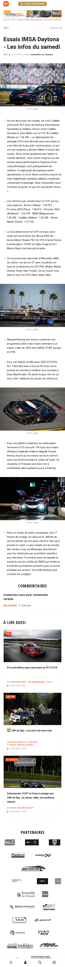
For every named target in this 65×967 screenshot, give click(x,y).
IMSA (20, 20)
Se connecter (10, 605)
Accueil (7, 20)
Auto (14, 20)
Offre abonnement (32, 3)
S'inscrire (26, 605)
